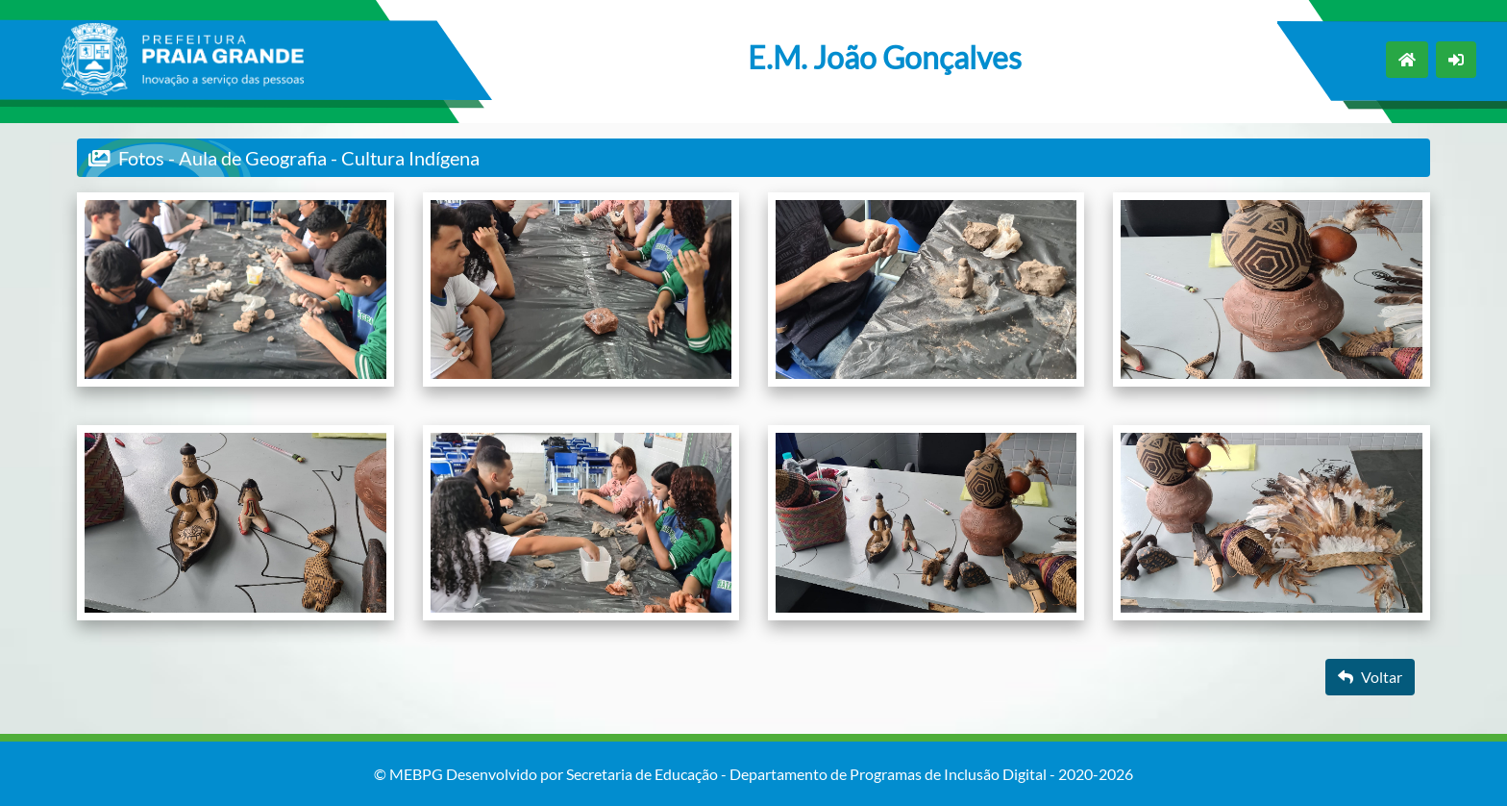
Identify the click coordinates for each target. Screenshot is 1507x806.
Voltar (1370, 676)
